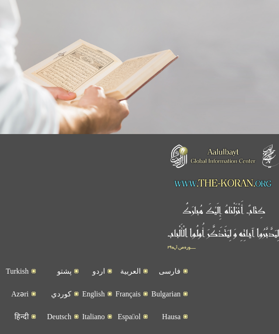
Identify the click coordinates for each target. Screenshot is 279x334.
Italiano (93, 330)
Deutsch (59, 330)
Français (128, 307)
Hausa (171, 330)
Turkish (17, 284)
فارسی (170, 284)
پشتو (64, 284)
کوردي (61, 307)
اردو (98, 284)
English (93, 307)
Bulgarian (166, 307)
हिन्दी (21, 330)
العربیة (130, 284)
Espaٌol (129, 330)
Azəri (19, 307)
